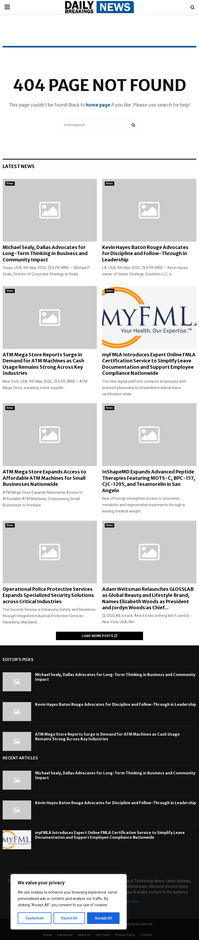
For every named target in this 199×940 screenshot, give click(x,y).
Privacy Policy (125, 935)
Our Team (103, 935)
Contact (146, 935)
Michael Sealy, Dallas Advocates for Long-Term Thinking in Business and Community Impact (45, 253)
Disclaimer (65, 935)
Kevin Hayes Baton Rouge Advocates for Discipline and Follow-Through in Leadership (145, 253)
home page (98, 105)
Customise (34, 918)
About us (84, 935)
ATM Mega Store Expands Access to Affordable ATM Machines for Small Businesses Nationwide (44, 478)
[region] (69, 901)
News (10, 183)
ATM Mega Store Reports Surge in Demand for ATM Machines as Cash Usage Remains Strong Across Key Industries (43, 364)
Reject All (69, 918)
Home (47, 935)
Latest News (19, 166)
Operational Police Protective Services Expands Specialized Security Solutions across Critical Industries (48, 595)
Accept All (103, 918)
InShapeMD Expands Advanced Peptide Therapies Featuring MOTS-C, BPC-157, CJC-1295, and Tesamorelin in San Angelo (148, 481)
